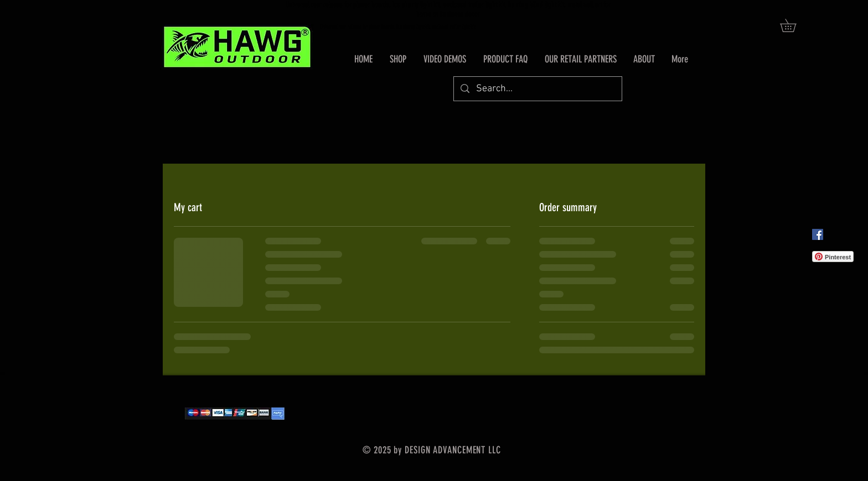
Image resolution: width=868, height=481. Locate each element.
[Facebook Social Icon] (817, 234)
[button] (794, 25)
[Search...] (537, 89)
